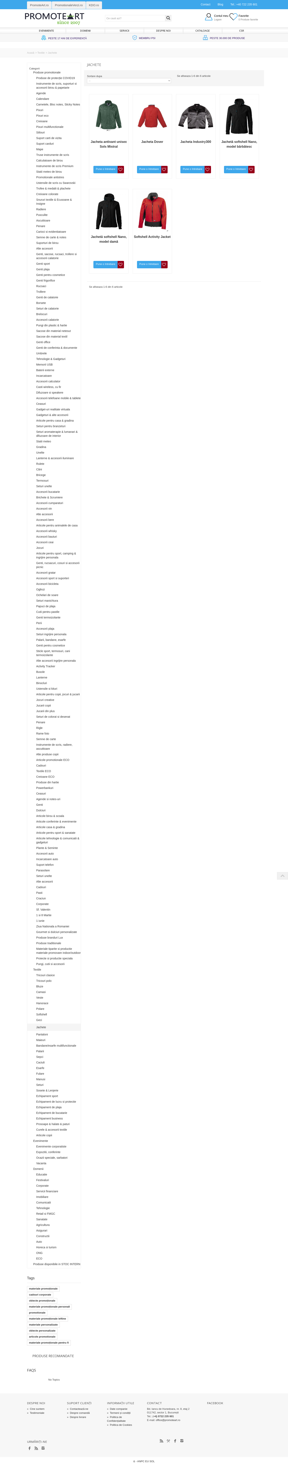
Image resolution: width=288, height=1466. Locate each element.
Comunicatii (43, 1202)
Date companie (117, 1408)
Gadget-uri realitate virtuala (53, 409)
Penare (40, 226)
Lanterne (41, 677)
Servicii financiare (47, 1191)
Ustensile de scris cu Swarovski (55, 182)
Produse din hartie (47, 782)
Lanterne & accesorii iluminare (55, 458)
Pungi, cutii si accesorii (50, 964)
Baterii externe (45, 370)
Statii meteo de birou (49, 171)
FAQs (31, 1370)
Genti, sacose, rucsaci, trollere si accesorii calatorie (56, 256)
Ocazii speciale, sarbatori (51, 1157)
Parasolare (43, 870)
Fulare (40, 1073)
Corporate (42, 904)
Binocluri (41, 683)
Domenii (85, 30)
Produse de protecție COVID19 (55, 78)
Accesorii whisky (46, 531)
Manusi (40, 1079)
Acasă (30, 52)
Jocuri (40, 547)
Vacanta (41, 1163)
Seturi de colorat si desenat (53, 716)
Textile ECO (43, 771)
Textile (41, 52)
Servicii (124, 30)
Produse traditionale (48, 943)
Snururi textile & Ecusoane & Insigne (54, 201)
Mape (39, 149)
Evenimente (46, 30)
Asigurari (41, 1230)
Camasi (41, 992)
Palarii (40, 1051)
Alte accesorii (44, 248)
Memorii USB (44, 364)
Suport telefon (45, 864)
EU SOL (150, 1461)
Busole (40, 671)
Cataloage (202, 30)
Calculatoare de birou (49, 160)
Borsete (41, 303)
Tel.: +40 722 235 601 (243, 4)
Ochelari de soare (47, 595)
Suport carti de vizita (49, 138)
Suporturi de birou (47, 243)
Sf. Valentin (43, 909)
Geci (39, 1020)
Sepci (39, 1056)
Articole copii (44, 1135)
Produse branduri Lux (49, 937)
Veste (39, 997)
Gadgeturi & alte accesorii (52, 415)
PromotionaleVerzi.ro (69, 5)
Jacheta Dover (152, 141)
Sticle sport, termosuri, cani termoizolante (53, 653)
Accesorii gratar (46, 572)
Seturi (40, 1084)
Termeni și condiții (119, 1412)
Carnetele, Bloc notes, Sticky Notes (58, 104)
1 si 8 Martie (43, 915)
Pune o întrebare (105, 168)
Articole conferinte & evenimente (56, 821)
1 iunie (40, 920)
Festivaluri (42, 1180)
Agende (41, 93)
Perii (39, 623)
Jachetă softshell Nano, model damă (109, 239)
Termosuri (42, 480)
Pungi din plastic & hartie (51, 325)
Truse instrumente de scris (52, 154)
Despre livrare (76, 1417)
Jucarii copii (43, 705)
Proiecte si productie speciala (54, 958)
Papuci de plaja (45, 606)
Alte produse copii (47, 754)
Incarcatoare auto (47, 859)
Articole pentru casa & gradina (55, 420)
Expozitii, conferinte (48, 1152)
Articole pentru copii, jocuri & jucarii (58, 694)
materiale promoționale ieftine (47, 1318)
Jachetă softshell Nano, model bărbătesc (239, 144)
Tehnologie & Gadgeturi (50, 359)
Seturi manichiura (47, 600)
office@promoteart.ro (168, 1420)
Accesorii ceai (44, 542)
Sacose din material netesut (53, 331)
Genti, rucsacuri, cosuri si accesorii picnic (57, 565)
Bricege (41, 475)
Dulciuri (41, 810)
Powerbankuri (44, 788)
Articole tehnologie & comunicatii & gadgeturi (57, 840)
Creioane (42, 121)
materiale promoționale (43, 1288)
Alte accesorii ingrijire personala (56, 660)
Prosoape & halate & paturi (53, 1124)
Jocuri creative (45, 699)
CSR (241, 30)
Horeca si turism (46, 1247)
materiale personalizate (43, 1324)
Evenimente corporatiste (51, 1146)
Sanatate (41, 1219)
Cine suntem (35, 1408)
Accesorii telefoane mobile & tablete (58, 398)
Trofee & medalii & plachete (53, 188)
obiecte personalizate (42, 1330)
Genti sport (43, 263)
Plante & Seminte (47, 848)
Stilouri (40, 132)
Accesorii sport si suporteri (52, 578)
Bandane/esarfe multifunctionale (56, 1045)
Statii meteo (43, 441)
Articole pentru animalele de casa (57, 525)
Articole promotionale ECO (52, 760)
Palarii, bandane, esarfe (51, 639)
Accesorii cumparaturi (49, 503)
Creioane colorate (47, 194)
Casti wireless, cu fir (48, 387)
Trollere (41, 291)
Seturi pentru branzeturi (50, 426)
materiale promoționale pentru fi (49, 1342)
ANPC (140, 1461)
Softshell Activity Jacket (152, 236)
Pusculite (42, 214)
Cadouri (41, 765)
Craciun (41, 898)
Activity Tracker (45, 666)
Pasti (39, 892)
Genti (39, 804)
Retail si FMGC (45, 1213)
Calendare (42, 98)
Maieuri (40, 1040)
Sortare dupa (94, 76)
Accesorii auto (45, 853)
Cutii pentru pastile (47, 611)
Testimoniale (35, 1412)
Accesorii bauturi (46, 536)
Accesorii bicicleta (47, 583)
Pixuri (39, 110)
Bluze (39, 986)
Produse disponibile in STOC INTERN (56, 1264)
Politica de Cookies (119, 1424)
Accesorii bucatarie (48, 491)
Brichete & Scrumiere (49, 497)
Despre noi (163, 30)
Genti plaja (43, 269)
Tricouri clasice (45, 975)
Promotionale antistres (50, 177)
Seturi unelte (44, 486)
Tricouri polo (44, 980)
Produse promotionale (47, 72)
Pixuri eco (42, 115)
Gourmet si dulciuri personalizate (56, 932)
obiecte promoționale (42, 1300)
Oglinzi (40, 589)
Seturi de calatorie (47, 308)
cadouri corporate (40, 1294)
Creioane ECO (45, 776)
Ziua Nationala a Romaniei (52, 926)
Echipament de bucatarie (51, 1112)
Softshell (41, 1014)
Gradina (41, 447)
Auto (39, 1241)
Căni (39, 469)
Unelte (40, 452)
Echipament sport (47, 1096)
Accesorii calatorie (47, 319)
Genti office (43, 342)
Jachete (41, 1027)
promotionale (37, 1312)
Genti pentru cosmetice (50, 275)
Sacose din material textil (51, 336)
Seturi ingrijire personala (51, 634)
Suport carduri (45, 143)
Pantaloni (42, 1034)
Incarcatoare (44, 375)
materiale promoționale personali (49, 1306)
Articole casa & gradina (50, 827)
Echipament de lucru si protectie (56, 1101)
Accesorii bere (45, 519)
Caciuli (40, 1062)
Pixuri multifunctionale (49, 126)
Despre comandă (78, 1412)
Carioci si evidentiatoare (51, 231)
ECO (39, 1258)
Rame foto (42, 733)
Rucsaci (41, 286)
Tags (31, 1278)
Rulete (40, 463)
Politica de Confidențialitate (116, 1419)
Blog (220, 4)
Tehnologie (43, 1208)
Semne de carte (46, 739)
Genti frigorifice (45, 280)
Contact (205, 4)
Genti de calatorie (47, 297)
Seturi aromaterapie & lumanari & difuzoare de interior (57, 433)
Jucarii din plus (45, 711)
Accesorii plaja (45, 628)
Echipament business (49, 1118)
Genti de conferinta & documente (56, 347)
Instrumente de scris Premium (54, 166)
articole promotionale (42, 1336)
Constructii (42, 1236)
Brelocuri (41, 314)
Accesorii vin (44, 508)
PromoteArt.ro (39, 5)
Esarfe (40, 1068)
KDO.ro (94, 5)
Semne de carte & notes (51, 237)
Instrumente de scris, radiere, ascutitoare (54, 746)
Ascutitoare (43, 220)
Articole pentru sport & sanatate (55, 832)
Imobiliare (42, 1196)
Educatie (41, 1174)
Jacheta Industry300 (195, 141)
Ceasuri (41, 403)
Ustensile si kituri (46, 688)
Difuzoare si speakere (49, 392)
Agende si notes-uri (48, 799)
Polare (40, 1008)
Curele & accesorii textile (51, 1129)
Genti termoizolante (48, 617)
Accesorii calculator (48, 381)
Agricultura (43, 1225)
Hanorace (42, 1003)
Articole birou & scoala (50, 816)
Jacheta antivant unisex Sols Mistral (109, 144)
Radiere (41, 209)
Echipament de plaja (49, 1107)
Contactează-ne (77, 1408)
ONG (39, 1253)
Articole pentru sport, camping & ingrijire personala (56, 555)
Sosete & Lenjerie (47, 1090)
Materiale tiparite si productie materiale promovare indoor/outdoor (58, 950)
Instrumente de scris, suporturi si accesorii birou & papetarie (56, 85)
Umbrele (41, 353)
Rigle (39, 727)
